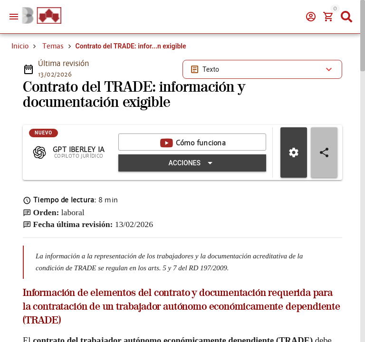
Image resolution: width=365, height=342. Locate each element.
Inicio (20, 46)
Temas (53, 46)
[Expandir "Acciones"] (192, 162)
